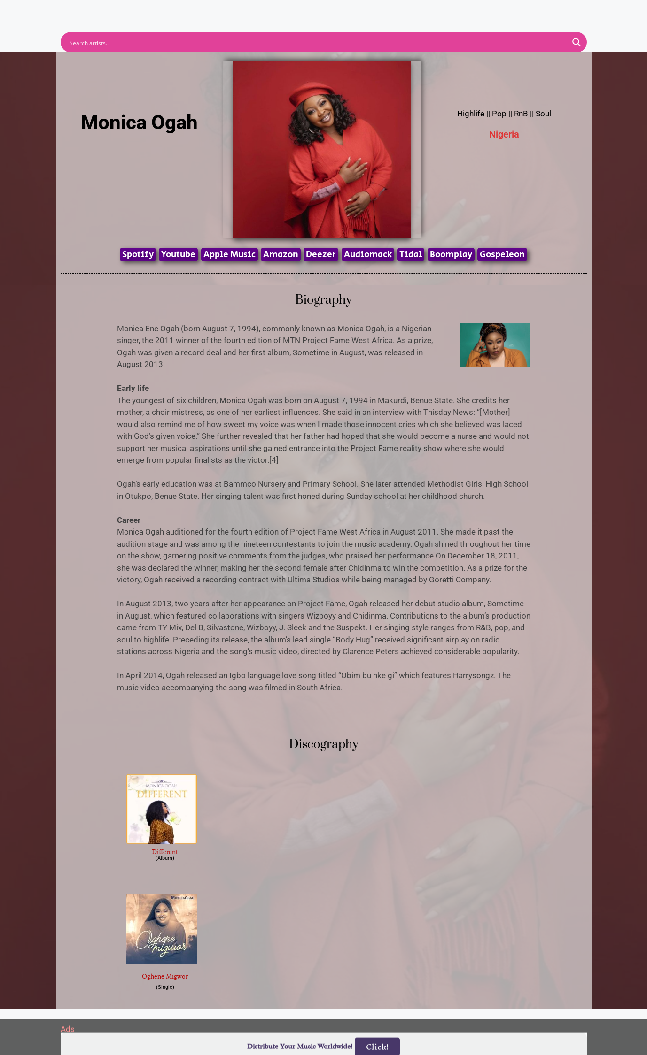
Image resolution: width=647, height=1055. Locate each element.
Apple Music (229, 254)
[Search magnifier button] (576, 42)
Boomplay (451, 254)
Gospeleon (502, 254)
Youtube (178, 254)
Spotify (138, 254)
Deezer (321, 254)
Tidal (410, 254)
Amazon (280, 254)
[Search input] (318, 42)
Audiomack (368, 254)
